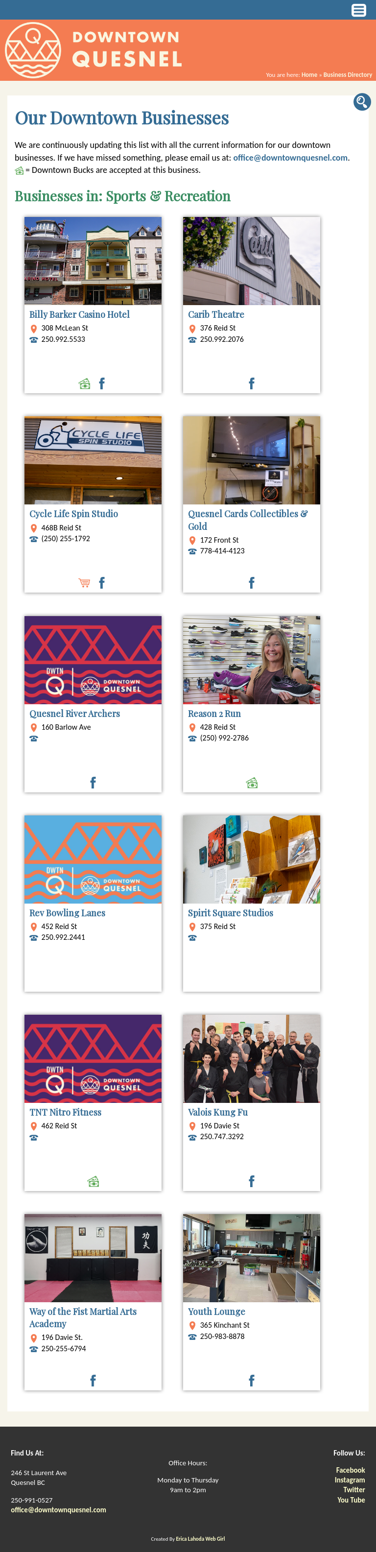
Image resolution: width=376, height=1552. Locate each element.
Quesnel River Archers (74, 713)
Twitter (354, 1489)
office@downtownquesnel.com (290, 157)
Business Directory (348, 74)
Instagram (350, 1480)
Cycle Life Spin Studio (73, 514)
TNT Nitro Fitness (65, 1112)
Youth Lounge (216, 1311)
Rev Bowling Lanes (67, 913)
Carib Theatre (216, 314)
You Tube (351, 1500)
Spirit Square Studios (230, 913)
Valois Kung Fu (218, 1112)
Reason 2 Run (214, 713)
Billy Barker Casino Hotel (79, 314)
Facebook (350, 1470)
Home (309, 74)
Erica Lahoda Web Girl (200, 1539)
